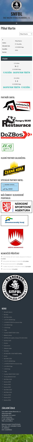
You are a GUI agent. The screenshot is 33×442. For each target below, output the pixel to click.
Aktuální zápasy (8, 312)
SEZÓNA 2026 (8, 317)
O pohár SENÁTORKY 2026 (11, 332)
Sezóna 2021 (7, 387)
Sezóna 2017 (7, 397)
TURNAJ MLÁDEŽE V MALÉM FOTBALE (14, 266)
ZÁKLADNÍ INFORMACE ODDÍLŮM (13, 261)
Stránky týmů (7, 340)
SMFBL (16, 14)
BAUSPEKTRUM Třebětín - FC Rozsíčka (16, 87)
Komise (6, 343)
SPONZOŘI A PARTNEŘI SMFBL (13, 353)
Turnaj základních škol (10, 376)
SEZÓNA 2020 (8, 389)
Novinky (6, 314)
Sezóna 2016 (7, 400)
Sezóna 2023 (7, 382)
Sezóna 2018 (7, 395)
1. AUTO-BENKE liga (9, 319)
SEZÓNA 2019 (8, 392)
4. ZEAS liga (7, 327)
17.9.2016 (16, 63)
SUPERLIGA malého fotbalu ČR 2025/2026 (15, 338)
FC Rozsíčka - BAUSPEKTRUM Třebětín (16, 72)
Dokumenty (7, 345)
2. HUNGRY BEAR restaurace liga (13, 322)
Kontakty (6, 351)
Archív (5, 356)
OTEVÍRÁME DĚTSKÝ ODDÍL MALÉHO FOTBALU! (17, 257)
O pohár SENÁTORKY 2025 (11, 374)
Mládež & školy (8, 335)
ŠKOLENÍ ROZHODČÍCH (10, 264)
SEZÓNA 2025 (8, 358)
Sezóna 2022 (7, 384)
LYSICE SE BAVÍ (7, 269)
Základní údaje (8, 348)
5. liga (5, 330)
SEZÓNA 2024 (8, 379)
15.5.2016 (16, 78)
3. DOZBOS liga (8, 325)
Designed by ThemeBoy (6, 436)
